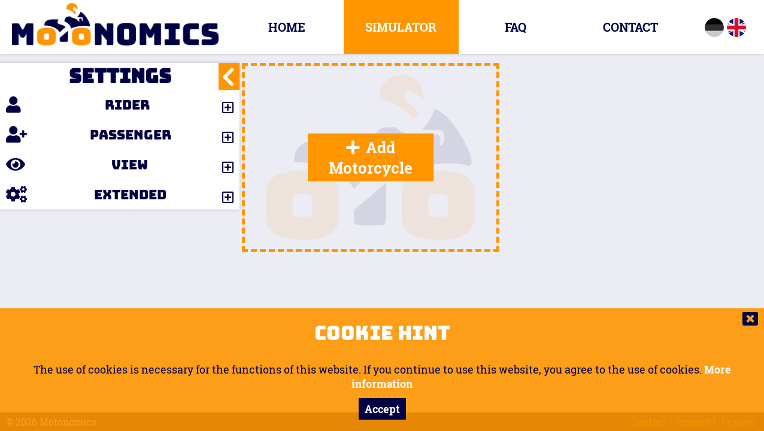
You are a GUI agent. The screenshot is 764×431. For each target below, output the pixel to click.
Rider (78, 105)
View (77, 165)
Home (286, 27)
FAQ (515, 27)
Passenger (88, 135)
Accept (382, 409)
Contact (630, 27)
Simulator (400, 27)
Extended (86, 195)
